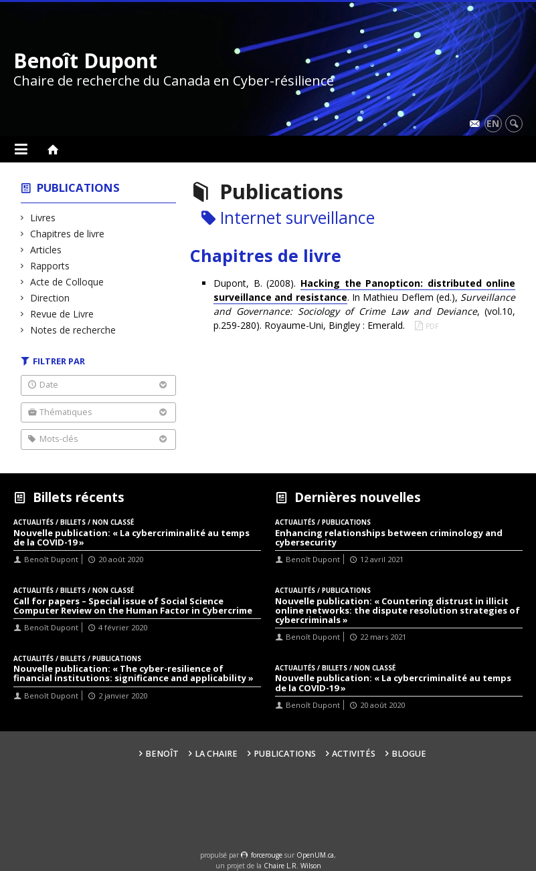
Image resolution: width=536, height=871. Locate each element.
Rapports (50, 265)
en (492, 123)
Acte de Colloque (67, 281)
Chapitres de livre (67, 233)
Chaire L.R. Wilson (292, 865)
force (266, 855)
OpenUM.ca (315, 855)
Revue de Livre (62, 313)
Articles (46, 249)
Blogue (408, 753)
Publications (78, 187)
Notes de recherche (73, 330)
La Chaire (216, 753)
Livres (43, 217)
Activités (353, 753)
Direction (50, 297)
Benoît (162, 753)
